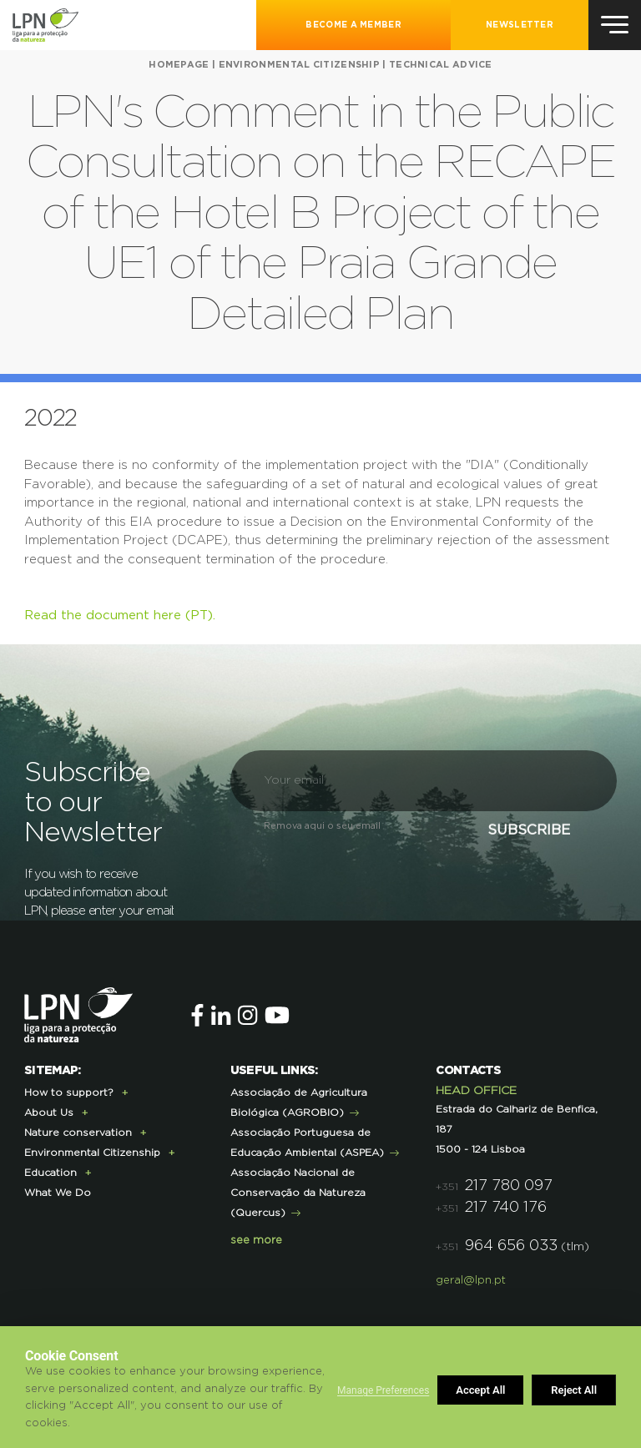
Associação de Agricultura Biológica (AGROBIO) (298, 1102)
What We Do (57, 1193)
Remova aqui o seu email (322, 825)
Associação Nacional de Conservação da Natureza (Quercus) (298, 1193)
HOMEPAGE (179, 64)
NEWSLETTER (519, 25)
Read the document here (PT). (119, 615)
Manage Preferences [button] (383, 1390)
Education (50, 1173)
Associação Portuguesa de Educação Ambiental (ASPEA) (307, 1143)
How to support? (69, 1092)
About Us (48, 1112)
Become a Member (353, 25)
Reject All (479, 1390)
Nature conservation (78, 1133)
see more (256, 1240)
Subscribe (518, 835)
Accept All (573, 1390)
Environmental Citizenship (300, 64)
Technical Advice (440, 64)
